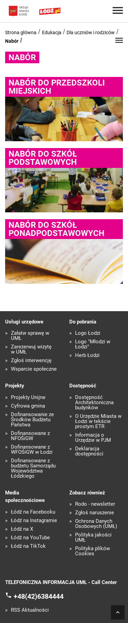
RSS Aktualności (30, 610)
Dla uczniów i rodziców (91, 32)
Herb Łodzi (87, 355)
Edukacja (51, 32)
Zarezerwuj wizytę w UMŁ (31, 349)
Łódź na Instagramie (34, 520)
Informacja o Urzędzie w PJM (93, 438)
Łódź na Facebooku (33, 512)
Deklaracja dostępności (89, 451)
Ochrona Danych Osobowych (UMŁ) (96, 524)
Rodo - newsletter (95, 504)
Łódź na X (22, 529)
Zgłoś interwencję (31, 360)
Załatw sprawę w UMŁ (30, 336)
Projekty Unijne (28, 397)
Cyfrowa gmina (28, 406)
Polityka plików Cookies (92, 551)
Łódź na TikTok (28, 546)
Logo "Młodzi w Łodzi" (92, 344)
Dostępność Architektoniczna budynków (94, 402)
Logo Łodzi (87, 333)
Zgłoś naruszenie (94, 512)
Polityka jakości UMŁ (93, 537)
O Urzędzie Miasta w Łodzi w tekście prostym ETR (98, 421)
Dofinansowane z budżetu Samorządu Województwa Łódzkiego (33, 468)
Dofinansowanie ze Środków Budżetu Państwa (32, 419)
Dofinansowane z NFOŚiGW (30, 436)
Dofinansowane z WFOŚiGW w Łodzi (32, 450)
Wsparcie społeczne (34, 369)
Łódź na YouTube (30, 537)
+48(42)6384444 (38, 596)
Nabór (11, 41)
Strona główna (21, 32)
